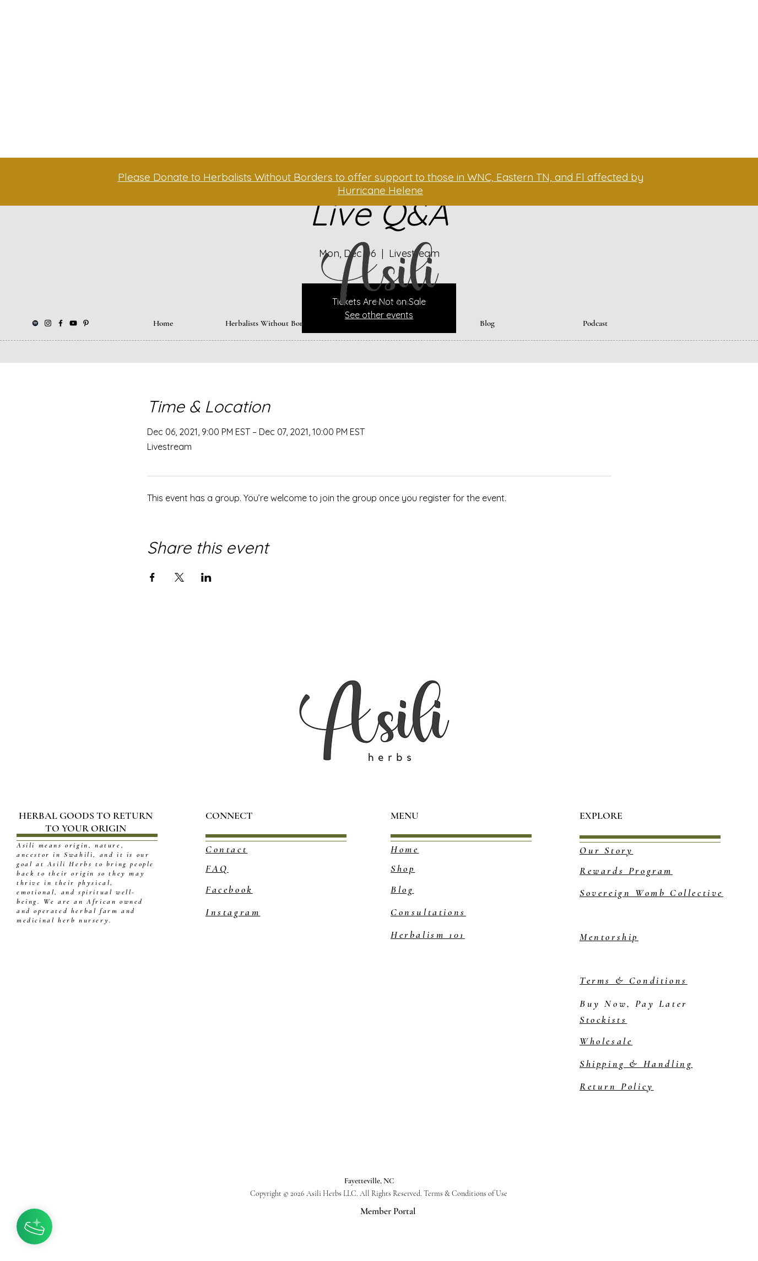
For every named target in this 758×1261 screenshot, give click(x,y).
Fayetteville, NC (371, 1180)
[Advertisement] (301, 77)
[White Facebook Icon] (320, 1131)
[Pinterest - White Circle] (347, 1131)
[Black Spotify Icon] (35, 323)
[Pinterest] (86, 323)
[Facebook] (60, 323)
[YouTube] (73, 323)
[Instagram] (48, 323)
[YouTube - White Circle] (401, 1131)
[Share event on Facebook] (152, 577)
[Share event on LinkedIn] (206, 577)
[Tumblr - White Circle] (374, 1131)
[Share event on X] (179, 577)
